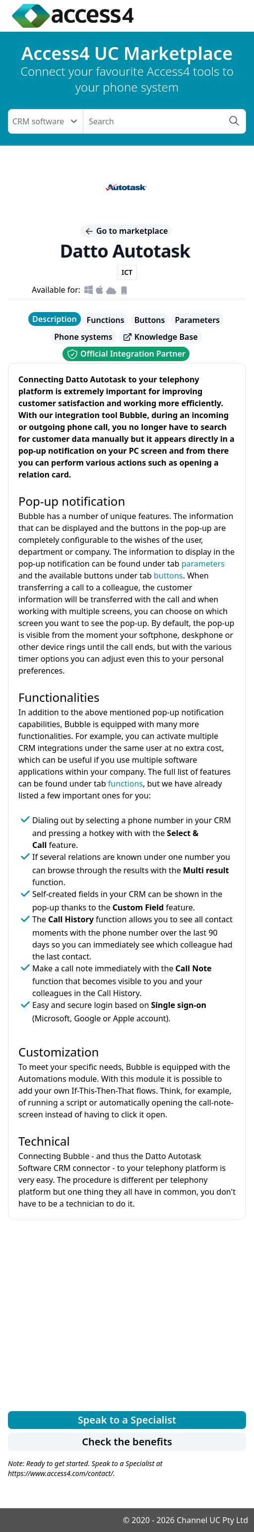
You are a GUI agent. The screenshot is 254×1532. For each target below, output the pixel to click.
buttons (168, 575)
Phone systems (83, 336)
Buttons (149, 320)
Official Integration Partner (126, 354)
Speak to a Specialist (127, 1419)
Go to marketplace (126, 230)
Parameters (197, 320)
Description (54, 319)
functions (125, 783)
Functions (106, 320)
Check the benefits (127, 1441)
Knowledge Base (160, 337)
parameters (203, 563)
